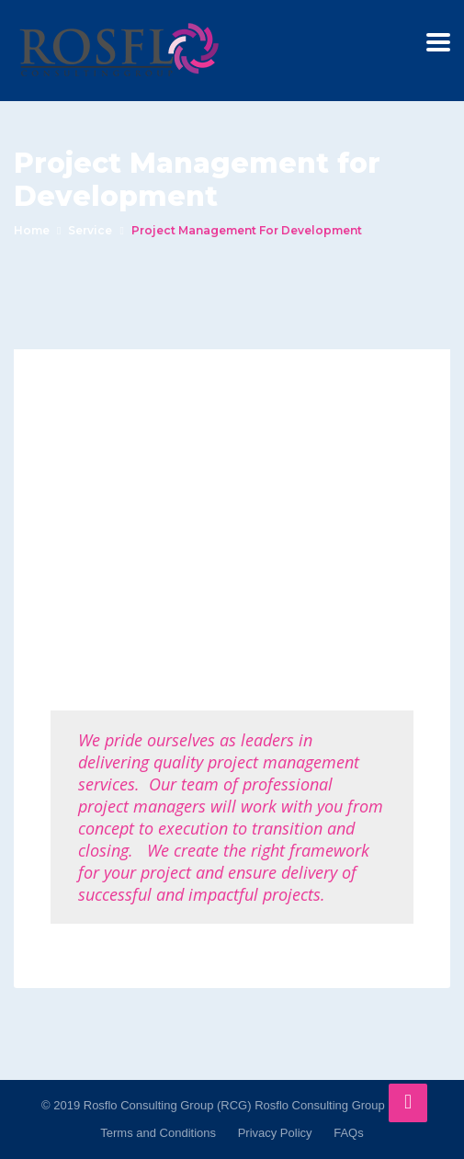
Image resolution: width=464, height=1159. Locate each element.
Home (32, 230)
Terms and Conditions (158, 1133)
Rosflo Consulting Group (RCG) (339, 1105)
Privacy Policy (275, 1133)
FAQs (349, 1133)
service (90, 230)
